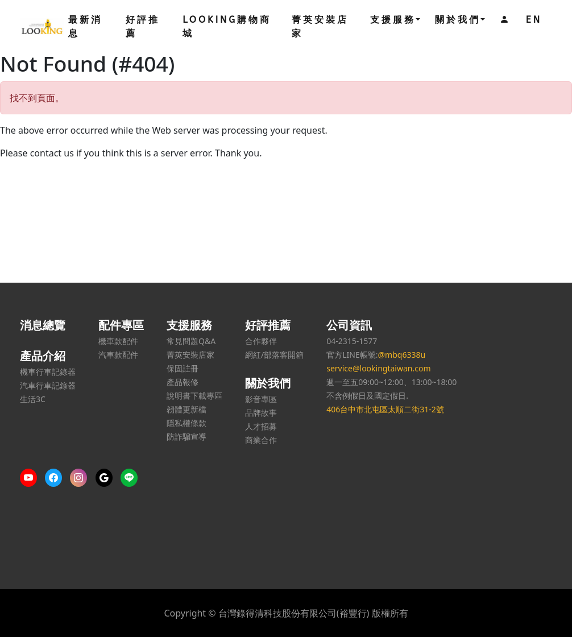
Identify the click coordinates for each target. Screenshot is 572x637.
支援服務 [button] (393, 19)
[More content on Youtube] (31, 477)
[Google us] (107, 477)
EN (534, 19)
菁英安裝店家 (320, 26)
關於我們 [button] (457, 19)
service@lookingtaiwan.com (378, 368)
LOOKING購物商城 (227, 26)
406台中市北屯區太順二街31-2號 (385, 409)
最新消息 (85, 26)
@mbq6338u (401, 354)
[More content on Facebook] (56, 477)
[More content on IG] (81, 477)
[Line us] (132, 477)
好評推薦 (143, 26)
